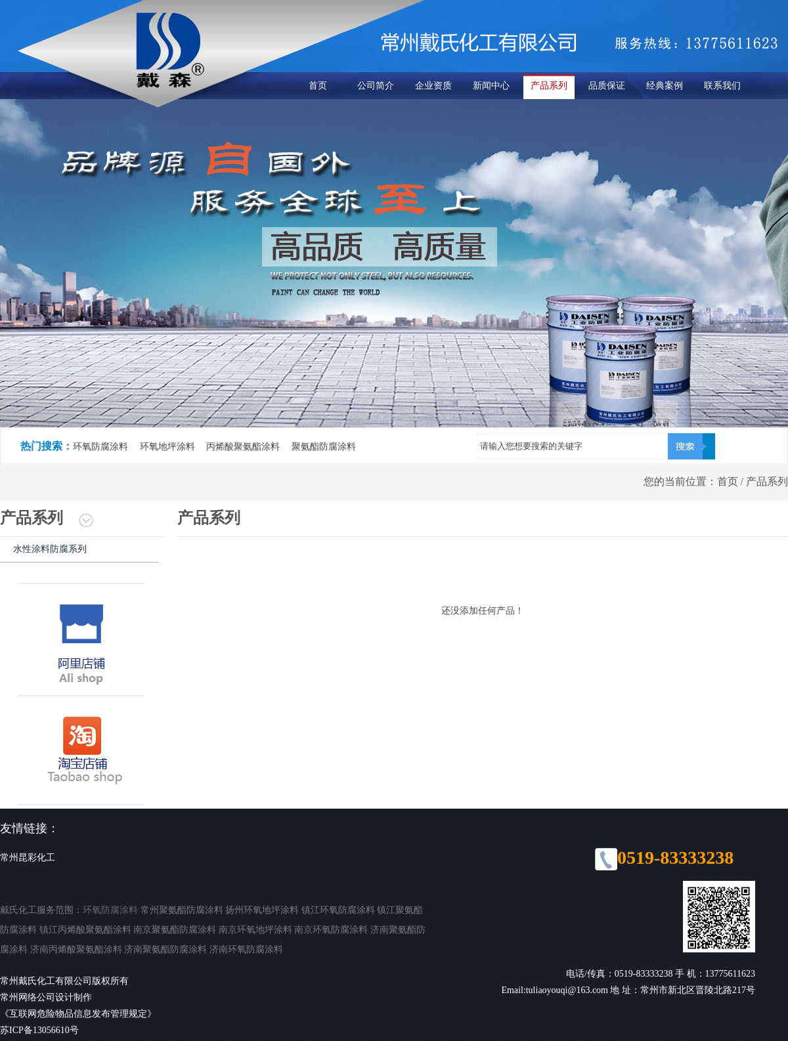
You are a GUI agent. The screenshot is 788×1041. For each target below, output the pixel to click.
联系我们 (722, 86)
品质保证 (606, 86)
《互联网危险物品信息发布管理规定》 (78, 1014)
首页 (318, 86)
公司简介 (375, 86)
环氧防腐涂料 (110, 910)
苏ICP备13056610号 (39, 1030)
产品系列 (549, 86)
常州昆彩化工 (27, 857)
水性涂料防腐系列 (50, 549)
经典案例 (664, 86)
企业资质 (433, 86)
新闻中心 (491, 86)
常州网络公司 (27, 997)
